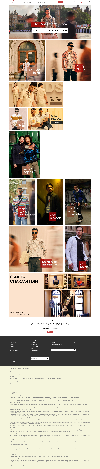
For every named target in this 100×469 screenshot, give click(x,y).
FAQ (11, 359)
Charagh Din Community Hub (56, 344)
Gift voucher (35, 2)
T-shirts (23, 2)
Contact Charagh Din (14, 357)
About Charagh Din (14, 350)
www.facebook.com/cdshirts (36, 395)
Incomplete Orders (34, 350)
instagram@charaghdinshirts (19, 395)
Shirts (18, 2)
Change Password (34, 344)
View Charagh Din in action (15, 356)
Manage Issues (33, 352)
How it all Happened (16, 402)
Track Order (43, 2)
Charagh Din (13, 386)
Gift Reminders (33, 354)
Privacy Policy (13, 361)
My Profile (33, 342)
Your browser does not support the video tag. (74, 86)
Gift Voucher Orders (34, 348)
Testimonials (12, 352)
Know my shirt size (15, 433)
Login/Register (13, 342)
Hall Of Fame (12, 354)
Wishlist (11, 348)
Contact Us (20, 381)
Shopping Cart (13, 346)
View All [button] (50, 331)
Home (11, 344)
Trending (29, 2)
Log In (60, 2)
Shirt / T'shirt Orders (34, 346)
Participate (53, 342)
